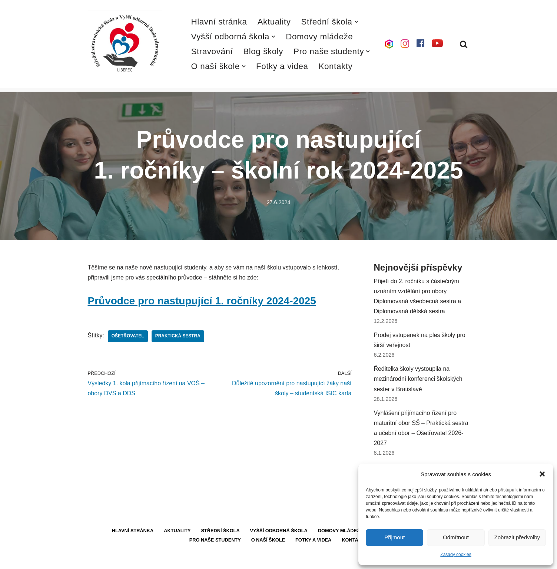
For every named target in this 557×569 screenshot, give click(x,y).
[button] (542, 474)
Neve (95, 559)
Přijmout (394, 537)
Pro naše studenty (215, 541)
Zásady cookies (455, 554)
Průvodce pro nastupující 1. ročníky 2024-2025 (202, 301)
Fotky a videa (282, 66)
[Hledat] (464, 44)
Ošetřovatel (128, 336)
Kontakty (336, 66)
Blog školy (263, 51)
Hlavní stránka (219, 21)
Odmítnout (456, 537)
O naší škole (268, 541)
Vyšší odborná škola (279, 531)
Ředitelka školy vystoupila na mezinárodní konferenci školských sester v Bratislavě (418, 379)
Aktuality (274, 21)
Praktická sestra (178, 336)
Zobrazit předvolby (517, 537)
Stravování (212, 51)
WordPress (143, 559)
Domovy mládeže (319, 36)
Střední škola (220, 531)
